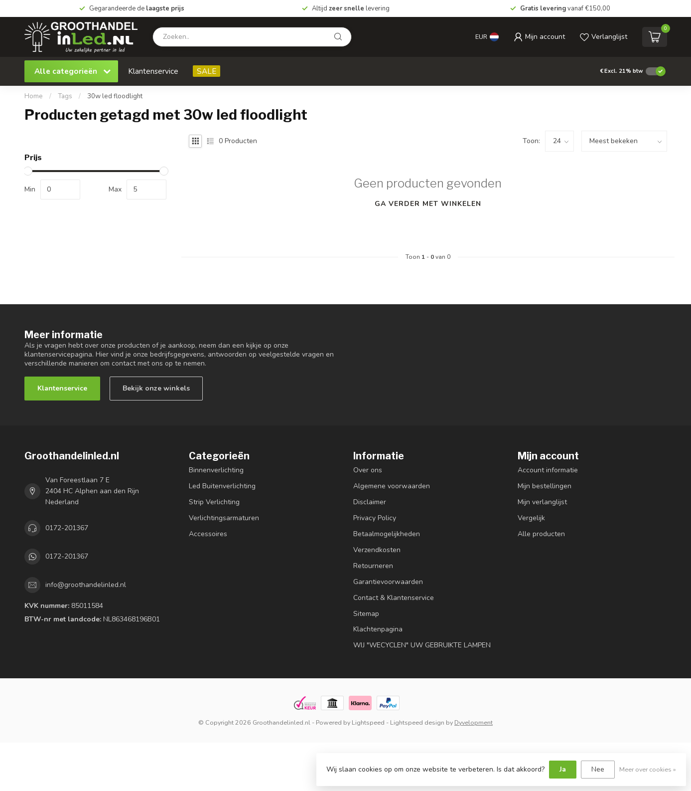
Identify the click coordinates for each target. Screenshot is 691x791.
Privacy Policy (374, 518)
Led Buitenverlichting (222, 486)
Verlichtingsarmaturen (224, 518)
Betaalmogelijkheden (386, 534)
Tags (65, 96)
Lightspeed (368, 722)
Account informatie (548, 470)
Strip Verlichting (214, 502)
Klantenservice (153, 71)
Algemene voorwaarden (391, 486)
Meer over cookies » (647, 769)
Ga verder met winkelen (428, 203)
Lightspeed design (417, 722)
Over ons (367, 470)
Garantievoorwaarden (388, 582)
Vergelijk (531, 518)
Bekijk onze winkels (156, 388)
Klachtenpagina (378, 629)
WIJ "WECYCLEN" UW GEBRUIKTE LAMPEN (422, 645)
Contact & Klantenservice (393, 597)
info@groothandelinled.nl (85, 585)
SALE (206, 71)
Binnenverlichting (216, 470)
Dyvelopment (473, 722)
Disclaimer (369, 502)
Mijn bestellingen (544, 486)
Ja (562, 769)
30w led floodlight (114, 96)
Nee (597, 769)
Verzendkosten (377, 550)
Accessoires (208, 534)
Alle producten (541, 534)
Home (33, 96)
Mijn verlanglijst (542, 502)
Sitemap (366, 613)
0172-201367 (66, 528)
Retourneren (373, 566)
